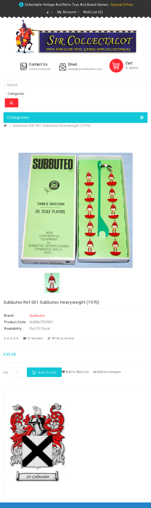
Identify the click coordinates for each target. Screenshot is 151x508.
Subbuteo (37, 315)
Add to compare (107, 372)
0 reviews (33, 338)
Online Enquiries (40, 69)
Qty (5, 372)
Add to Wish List (75, 372)
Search (11, 103)
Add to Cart (47, 372)
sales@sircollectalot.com (85, 69)
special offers (122, 4)
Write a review (61, 338)
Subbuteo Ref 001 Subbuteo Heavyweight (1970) (52, 126)
